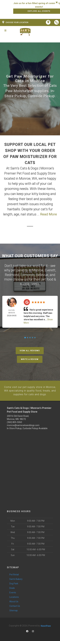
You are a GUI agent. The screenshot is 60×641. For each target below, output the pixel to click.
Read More (48, 214)
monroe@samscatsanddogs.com (23, 424)
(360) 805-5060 (14, 421)
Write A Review (29, 358)
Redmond (12, 274)
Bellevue (42, 274)
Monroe (37, 270)
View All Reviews (30, 350)
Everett (50, 270)
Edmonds (28, 274)
